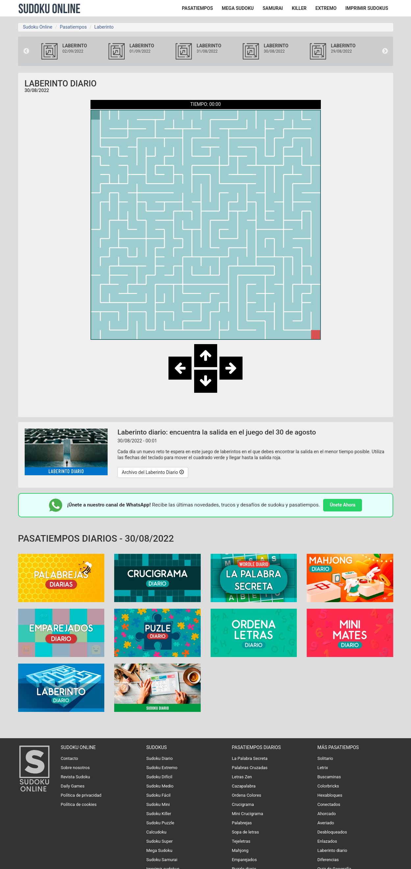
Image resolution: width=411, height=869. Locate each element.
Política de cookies (78, 804)
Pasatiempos (73, 27)
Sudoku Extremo (162, 767)
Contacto (69, 758)
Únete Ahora (342, 504)
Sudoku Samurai (161, 859)
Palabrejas (242, 822)
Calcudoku (156, 832)
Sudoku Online (49, 8)
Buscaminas (329, 776)
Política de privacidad (81, 795)
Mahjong (240, 850)
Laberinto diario (332, 850)
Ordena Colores (246, 795)
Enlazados (327, 841)
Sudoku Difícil (159, 776)
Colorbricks (328, 786)
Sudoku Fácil (158, 795)
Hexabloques (329, 795)
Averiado (325, 822)
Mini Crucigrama (247, 813)
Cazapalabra (243, 786)
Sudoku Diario (159, 758)
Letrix (322, 767)
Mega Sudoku (159, 850)
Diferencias (328, 859)
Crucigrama (243, 804)
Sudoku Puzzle (160, 822)
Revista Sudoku (75, 776)
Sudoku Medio (160, 786)
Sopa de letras (245, 832)
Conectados (328, 804)
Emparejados (244, 859)
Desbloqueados (332, 832)
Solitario (325, 758)
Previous (26, 51)
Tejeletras (241, 841)
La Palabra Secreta (249, 758)
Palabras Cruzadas (250, 767)
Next (385, 51)
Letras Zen (242, 776)
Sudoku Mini (158, 804)
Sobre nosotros (75, 767)
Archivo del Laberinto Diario (153, 472)
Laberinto (104, 27)
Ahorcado (326, 813)
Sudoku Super (159, 841)
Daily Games (72, 786)
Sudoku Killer (158, 813)
